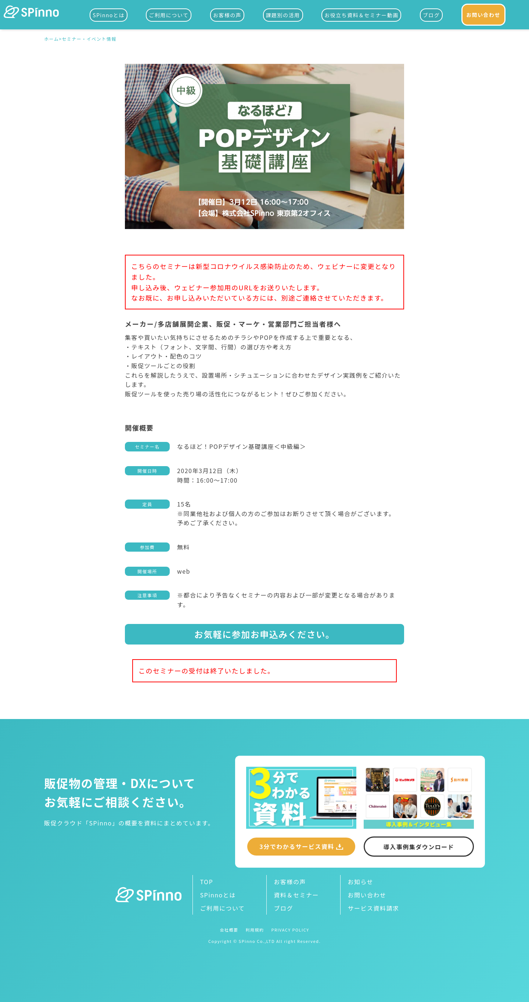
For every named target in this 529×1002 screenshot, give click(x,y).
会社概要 (229, 930)
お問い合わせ (483, 14)
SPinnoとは (109, 15)
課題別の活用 (283, 15)
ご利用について (168, 15)
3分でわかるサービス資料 (296, 846)
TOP (206, 881)
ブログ (431, 15)
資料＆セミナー (296, 894)
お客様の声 (227, 15)
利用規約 (254, 930)
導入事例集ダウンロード (419, 846)
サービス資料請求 (373, 908)
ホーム (51, 39)
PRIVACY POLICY (290, 930)
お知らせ (361, 881)
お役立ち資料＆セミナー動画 (361, 15)
